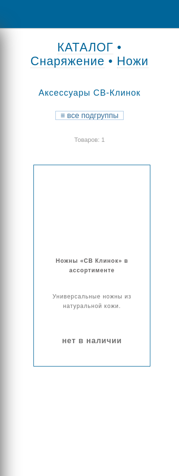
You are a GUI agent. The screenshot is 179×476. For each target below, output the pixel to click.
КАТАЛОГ (85, 47)
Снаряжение (68, 61)
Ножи (132, 61)
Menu (14, 14)
